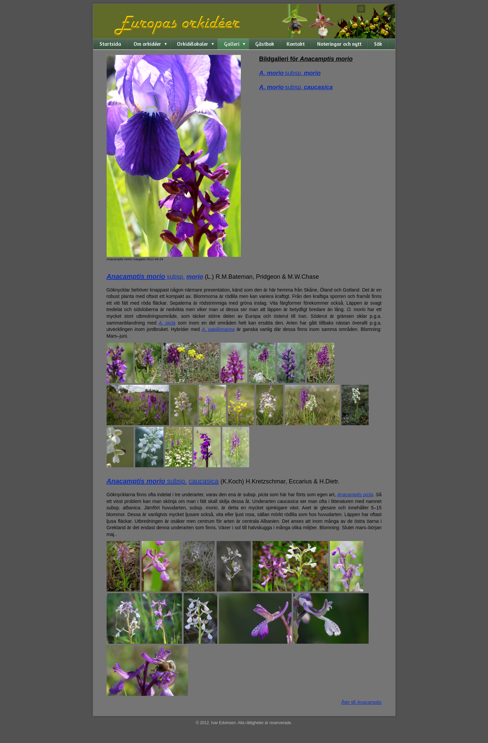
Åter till (361, 702)
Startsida (110, 44)
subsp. (175, 276)
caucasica (204, 481)
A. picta (167, 323)
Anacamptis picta (355, 494)
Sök (378, 44)
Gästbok (264, 44)
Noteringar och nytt (339, 44)
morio (194, 276)
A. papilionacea (218, 329)
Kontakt (296, 44)
